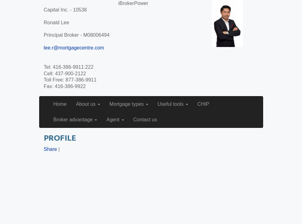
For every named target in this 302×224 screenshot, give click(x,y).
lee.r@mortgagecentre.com (74, 47)
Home (60, 104)
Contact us (145, 119)
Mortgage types (128, 104)
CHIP (203, 104)
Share (50, 149)
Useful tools (173, 104)
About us (88, 104)
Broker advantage (75, 119)
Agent (115, 119)
